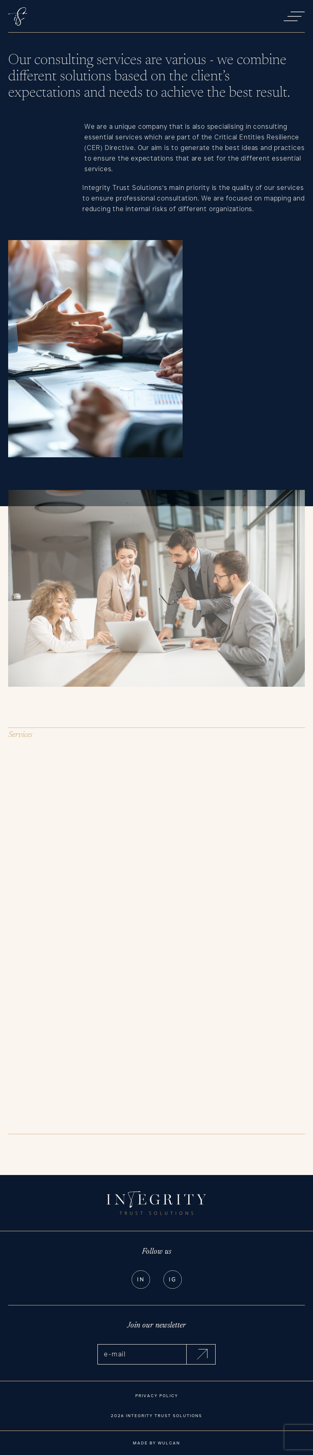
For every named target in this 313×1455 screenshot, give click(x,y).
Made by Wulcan (156, 1443)
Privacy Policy (156, 1395)
